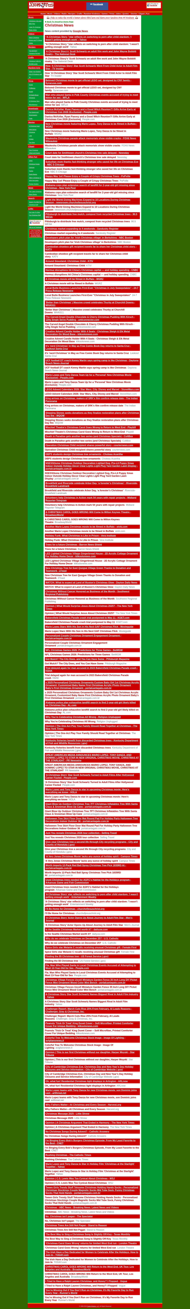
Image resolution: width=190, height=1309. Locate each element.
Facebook (153, 5)
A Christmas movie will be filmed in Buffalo (69, 283)
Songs (31, 84)
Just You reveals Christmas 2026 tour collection (72, 837)
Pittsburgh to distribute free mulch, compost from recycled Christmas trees (87, 221)
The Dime (32, 142)
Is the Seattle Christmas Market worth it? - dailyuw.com (77, 929)
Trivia (111, 14)
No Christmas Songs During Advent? (66, 1136)
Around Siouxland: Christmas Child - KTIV (69, 261)
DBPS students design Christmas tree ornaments (72, 458)
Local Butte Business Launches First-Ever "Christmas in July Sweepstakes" (88, 295)
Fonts (30, 118)
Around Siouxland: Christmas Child (65, 265)
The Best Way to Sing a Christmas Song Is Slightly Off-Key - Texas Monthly (88, 1234)
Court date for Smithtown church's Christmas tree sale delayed (80, 157)
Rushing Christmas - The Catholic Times (68, 1155)
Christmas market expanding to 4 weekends (69, 233)
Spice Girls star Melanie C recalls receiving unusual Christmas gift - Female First (91, 947)
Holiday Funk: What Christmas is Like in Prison (71, 540)
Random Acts (34, 68)
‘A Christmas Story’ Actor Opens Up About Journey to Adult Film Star (84, 925)
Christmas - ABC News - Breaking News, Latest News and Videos (82, 1207)
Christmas (50, 1212)
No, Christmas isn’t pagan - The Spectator (69, 1216)
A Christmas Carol (34, 126)
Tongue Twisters (34, 184)
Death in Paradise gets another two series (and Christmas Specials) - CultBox (89, 436)
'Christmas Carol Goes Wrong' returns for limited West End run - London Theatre (91, 1243)
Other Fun (32, 157)
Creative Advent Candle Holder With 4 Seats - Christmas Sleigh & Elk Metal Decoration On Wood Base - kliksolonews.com (88, 333)
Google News (80, 31)
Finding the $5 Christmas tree (61, 961)
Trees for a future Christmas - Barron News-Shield (74, 544)
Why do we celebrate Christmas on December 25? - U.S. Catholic (82, 938)
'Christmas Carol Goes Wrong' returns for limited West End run (80, 1247)
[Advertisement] (127, 7)
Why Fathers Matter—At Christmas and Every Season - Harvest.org (83, 1104)
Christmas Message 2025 (59, 1118)
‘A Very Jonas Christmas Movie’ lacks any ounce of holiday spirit (81, 861)
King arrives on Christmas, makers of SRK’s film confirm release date (84, 405)
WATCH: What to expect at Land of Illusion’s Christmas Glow (79, 587)
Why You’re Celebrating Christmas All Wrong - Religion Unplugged (83, 717)
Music (50, 14)
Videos (57, 14)
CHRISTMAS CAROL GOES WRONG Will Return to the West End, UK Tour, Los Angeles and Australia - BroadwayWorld (90, 1268)
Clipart (141, 14)
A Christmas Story (34, 101)
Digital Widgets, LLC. (93, 1306)
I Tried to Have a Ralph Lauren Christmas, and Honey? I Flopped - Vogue (86, 1281)
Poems (31, 171)
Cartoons (31, 167)
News (30, 188)
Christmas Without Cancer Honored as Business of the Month (80, 598)
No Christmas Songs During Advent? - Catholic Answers (77, 1131)
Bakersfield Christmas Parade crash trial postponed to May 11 (80, 622)
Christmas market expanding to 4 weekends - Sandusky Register (82, 228)
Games (105, 14)
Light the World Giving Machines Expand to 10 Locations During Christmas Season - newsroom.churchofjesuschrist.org (88, 201)
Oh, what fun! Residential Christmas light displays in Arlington (80, 1085)
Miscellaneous (33, 104)
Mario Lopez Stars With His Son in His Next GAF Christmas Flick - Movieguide (89, 626)
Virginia (31, 139)
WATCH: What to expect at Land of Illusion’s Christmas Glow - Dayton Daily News (91, 582)
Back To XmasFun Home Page (59, 22)
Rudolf (31, 91)
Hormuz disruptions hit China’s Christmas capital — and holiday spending (87, 274)
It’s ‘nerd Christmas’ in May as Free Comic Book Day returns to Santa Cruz (87, 353)
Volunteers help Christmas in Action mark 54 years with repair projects (85, 505)
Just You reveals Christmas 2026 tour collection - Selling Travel (81, 833)
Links (30, 209)
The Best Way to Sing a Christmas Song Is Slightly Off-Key (78, 1238)
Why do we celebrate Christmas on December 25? (73, 943)
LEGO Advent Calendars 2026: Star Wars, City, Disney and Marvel (82, 394)
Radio (64, 14)
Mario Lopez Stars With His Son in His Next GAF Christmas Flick (81, 631)
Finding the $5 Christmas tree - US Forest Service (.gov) (77, 956)
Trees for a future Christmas (61, 549)
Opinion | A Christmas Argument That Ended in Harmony (77, 1127)
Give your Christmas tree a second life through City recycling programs (85, 849)
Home (43, 14)
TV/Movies (32, 88)
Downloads (33, 108)
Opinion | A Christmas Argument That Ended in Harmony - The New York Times (90, 1122)
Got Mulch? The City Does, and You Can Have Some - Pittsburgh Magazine (87, 659)
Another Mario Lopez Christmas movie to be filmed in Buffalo (79, 531)
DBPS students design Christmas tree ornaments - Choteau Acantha (84, 454)
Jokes (118, 14)
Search (31, 198)
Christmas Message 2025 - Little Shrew (67, 1113)
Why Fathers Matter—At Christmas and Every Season (75, 1109)
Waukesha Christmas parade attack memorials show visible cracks (82, 145)
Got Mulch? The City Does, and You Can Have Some (74, 663)
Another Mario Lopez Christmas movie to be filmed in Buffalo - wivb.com (86, 526)
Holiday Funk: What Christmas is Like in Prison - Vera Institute (81, 535)
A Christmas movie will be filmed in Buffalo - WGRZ (74, 279)
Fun (147, 14)
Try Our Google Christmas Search (35, 235)
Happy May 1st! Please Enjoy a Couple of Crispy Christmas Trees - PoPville (88, 176)
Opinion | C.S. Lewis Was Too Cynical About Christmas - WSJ (80, 1178)
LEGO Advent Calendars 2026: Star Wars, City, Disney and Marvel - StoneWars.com (92, 389)
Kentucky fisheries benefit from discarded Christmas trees (78, 747)
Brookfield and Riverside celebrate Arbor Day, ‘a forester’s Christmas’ (84, 490)
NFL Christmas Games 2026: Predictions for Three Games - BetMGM (84, 650)
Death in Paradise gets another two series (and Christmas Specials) (83, 440)
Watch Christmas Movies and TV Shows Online (35, 40)
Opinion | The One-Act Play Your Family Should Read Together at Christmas (87, 733)
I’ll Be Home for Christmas (60, 913)
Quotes (125, 14)
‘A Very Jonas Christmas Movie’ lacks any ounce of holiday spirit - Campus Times (91, 856)
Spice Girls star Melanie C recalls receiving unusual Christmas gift (82, 952)
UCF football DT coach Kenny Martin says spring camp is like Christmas (85, 367)
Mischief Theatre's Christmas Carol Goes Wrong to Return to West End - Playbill (91, 427)
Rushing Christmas (56, 1159)
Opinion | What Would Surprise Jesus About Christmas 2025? (79, 613)
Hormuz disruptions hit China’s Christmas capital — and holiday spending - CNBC (92, 270)
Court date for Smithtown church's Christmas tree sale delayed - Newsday (87, 152)
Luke (30, 135)
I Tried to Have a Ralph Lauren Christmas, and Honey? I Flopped (81, 1285)
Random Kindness (92, 14)
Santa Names (33, 174)
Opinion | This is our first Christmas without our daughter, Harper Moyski (86, 1059)
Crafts (79, 14)
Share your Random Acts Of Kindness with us (35, 74)
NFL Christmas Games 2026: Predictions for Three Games (77, 654)
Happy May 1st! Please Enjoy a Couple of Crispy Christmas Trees (81, 180)
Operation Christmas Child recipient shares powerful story (78, 449)
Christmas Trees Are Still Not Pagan (65, 1230)
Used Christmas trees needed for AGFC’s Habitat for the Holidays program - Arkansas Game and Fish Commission (88, 881)
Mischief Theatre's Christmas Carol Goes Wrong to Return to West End (85, 431)
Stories (134, 14)
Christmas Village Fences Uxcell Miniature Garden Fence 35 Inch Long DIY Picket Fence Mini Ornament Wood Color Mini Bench (91, 988)
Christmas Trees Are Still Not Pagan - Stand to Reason (76, 1225)
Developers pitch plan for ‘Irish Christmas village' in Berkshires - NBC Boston (89, 237)
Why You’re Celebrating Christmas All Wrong (70, 721)
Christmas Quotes (34, 164)
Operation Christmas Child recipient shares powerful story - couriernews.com (89, 445)
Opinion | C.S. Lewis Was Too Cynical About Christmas (76, 1183)
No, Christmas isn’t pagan (59, 1221)
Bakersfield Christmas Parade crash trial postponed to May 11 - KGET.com (87, 617)
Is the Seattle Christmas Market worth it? (68, 934)
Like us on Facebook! (35, 227)
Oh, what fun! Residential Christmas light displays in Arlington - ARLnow (87, 1081)
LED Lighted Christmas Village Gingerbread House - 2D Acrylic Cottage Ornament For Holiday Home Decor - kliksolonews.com (92, 555)
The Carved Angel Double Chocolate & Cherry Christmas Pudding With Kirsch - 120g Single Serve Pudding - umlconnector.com (90, 318)
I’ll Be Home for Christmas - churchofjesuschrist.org (75, 908)
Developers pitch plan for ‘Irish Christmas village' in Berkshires (80, 242)
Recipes (71, 14)
